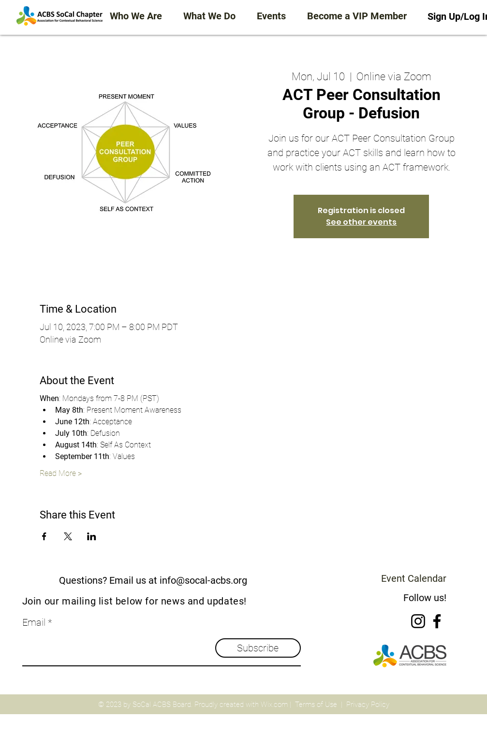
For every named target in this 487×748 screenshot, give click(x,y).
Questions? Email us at (108, 580)
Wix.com (274, 704)
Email (33, 622)
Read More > (61, 473)
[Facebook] (437, 621)
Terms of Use (316, 704)
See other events (361, 222)
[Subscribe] (258, 648)
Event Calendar (413, 578)
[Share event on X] (68, 536)
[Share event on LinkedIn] (91, 536)
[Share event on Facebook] (44, 536)
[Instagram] (418, 621)
